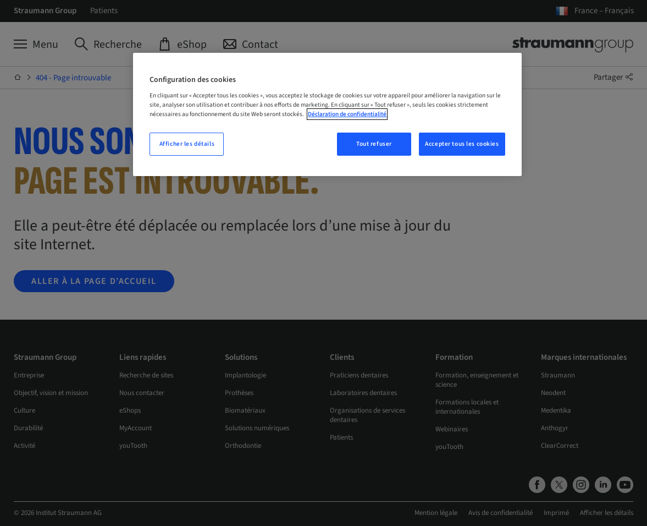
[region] (327, 115)
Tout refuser (374, 144)
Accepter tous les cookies (462, 144)
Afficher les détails (186, 144)
